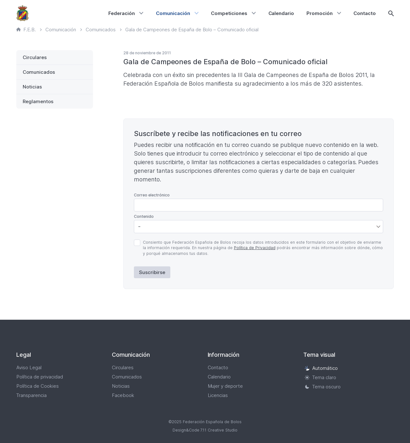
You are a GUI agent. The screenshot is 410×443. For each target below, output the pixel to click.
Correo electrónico (152, 195)
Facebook (123, 395)
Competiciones (229, 13)
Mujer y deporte (225, 386)
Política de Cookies (37, 386)
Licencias (218, 395)
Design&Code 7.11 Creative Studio (205, 430)
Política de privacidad (39, 377)
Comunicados (39, 72)
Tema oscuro (323, 386)
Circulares (35, 57)
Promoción (319, 13)
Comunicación (173, 13)
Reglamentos (38, 101)
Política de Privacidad (254, 247)
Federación (121, 13)
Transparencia (31, 395)
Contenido (144, 216)
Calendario (281, 13)
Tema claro (320, 377)
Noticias (32, 87)
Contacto (364, 13)
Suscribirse (152, 272)
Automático (321, 368)
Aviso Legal (29, 367)
